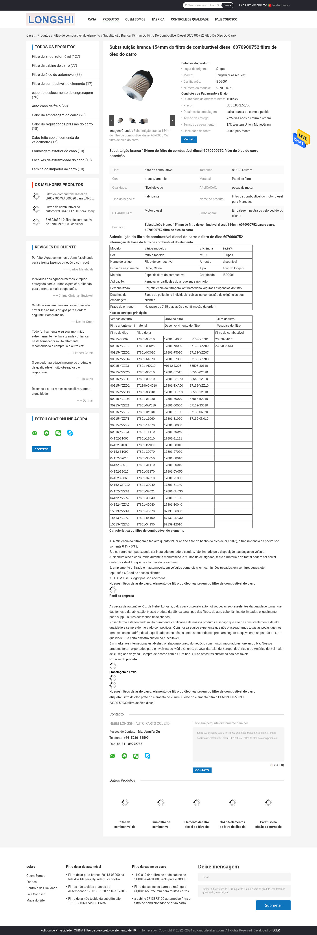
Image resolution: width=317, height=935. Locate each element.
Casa (92, 19)
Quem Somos (135, 19)
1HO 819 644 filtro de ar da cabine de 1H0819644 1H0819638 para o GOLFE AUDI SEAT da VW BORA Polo (160, 877)
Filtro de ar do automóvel (51, 56)
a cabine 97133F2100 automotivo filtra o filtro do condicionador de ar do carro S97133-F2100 (162, 901)
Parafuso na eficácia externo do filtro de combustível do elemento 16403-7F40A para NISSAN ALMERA (268, 824)
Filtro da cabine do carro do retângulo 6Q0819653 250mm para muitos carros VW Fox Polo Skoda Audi (161, 889)
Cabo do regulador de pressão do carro (62, 124)
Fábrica (158, 19)
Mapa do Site (35, 900)
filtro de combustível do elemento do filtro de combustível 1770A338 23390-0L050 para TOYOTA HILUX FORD (125, 824)
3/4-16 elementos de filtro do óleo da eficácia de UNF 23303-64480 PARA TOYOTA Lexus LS (232, 824)
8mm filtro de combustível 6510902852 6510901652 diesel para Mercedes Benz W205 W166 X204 (160, 824)
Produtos (111, 19)
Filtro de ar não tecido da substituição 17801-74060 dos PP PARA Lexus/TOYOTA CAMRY (94, 901)
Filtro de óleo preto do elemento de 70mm (151, 697)
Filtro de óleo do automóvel (53, 75)
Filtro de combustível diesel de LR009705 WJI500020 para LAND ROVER (69, 198)
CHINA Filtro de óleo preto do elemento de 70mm (107, 930)
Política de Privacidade (56, 930)
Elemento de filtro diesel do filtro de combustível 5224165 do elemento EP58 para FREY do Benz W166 (197, 824)
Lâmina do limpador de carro (54, 169)
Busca (227, 5)
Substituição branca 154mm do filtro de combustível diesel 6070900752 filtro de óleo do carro (140, 135)
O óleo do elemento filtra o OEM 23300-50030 (212, 697)
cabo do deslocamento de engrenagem (62, 93)
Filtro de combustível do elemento (77, 35)
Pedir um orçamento (253, 5)
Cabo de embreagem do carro (55, 115)
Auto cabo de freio (46, 106)
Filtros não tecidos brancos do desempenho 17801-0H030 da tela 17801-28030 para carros (97, 889)
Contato (189, 139)
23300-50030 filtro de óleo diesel (131, 703)
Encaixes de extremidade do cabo (58, 160)
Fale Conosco (226, 19)
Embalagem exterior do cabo (54, 151)
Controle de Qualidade (189, 19)
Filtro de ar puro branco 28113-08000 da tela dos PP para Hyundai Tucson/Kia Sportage (96, 877)
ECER (276, 930)
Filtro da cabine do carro (51, 65)
